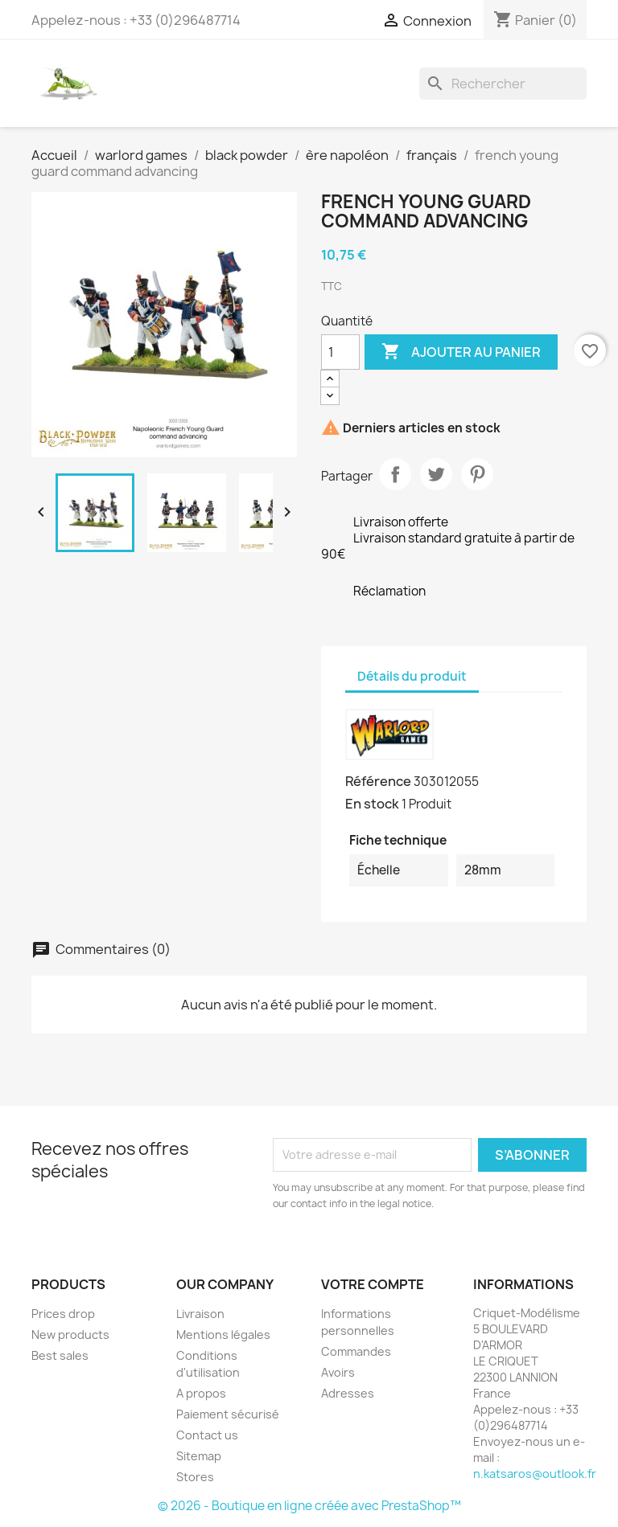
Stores (195, 1476)
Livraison (200, 1313)
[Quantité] (340, 352)
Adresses (347, 1393)
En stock (372, 804)
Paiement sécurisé (227, 1414)
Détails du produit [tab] (412, 676)
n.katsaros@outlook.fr (534, 1473)
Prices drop (63, 1313)
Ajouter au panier (461, 352)
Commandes (356, 1351)
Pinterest (477, 474)
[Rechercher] (503, 84)
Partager (395, 474)
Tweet (436, 474)
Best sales (60, 1355)
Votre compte (372, 1284)
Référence (378, 781)
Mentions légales (223, 1334)
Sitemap (198, 1456)
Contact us (207, 1435)
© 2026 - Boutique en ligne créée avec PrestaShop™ (309, 1505)
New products (70, 1334)
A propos (201, 1393)
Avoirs (338, 1372)
